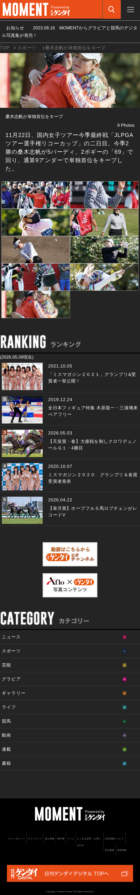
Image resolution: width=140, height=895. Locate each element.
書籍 (6, 763)
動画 (6, 735)
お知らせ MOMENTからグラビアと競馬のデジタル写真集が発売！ (70, 31)
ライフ (9, 707)
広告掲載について (114, 838)
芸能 (6, 664)
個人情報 (50, 838)
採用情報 (122, 850)
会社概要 (109, 850)
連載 (6, 749)
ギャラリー (14, 693)
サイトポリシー (16, 838)
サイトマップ (35, 838)
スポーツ (26, 47)
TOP (5, 47)
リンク (71, 838)
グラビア (11, 678)
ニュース (11, 636)
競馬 (6, 721)
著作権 (61, 838)
